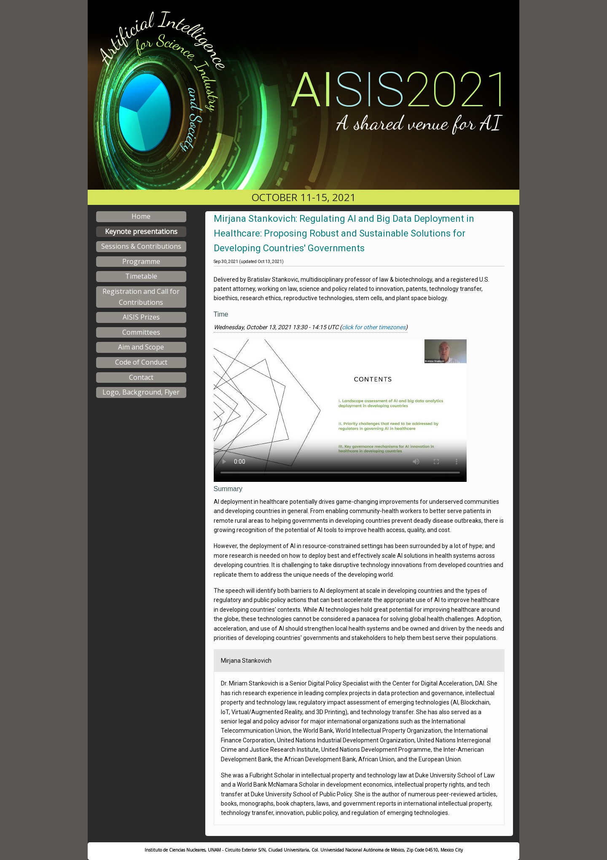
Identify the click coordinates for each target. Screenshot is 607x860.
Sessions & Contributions (141, 246)
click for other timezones (374, 327)
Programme (141, 261)
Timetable (141, 276)
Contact (141, 377)
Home (141, 216)
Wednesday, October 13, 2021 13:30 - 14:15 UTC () (311, 327)
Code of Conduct (141, 362)
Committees (141, 332)
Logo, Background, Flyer (141, 392)
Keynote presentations (141, 231)
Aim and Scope (141, 347)
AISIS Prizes (141, 317)
